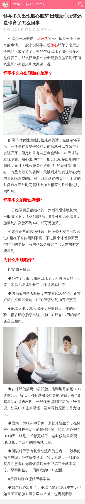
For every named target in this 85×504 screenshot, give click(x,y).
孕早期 (40, 4)
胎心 (54, 45)
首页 (16, 4)
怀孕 (28, 4)
